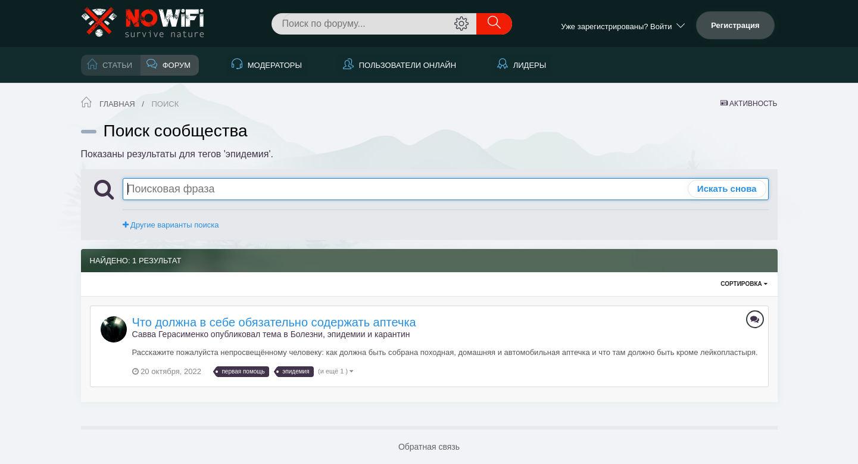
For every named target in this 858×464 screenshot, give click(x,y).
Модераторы (273, 65)
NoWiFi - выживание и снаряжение (143, 23)
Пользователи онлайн (406, 65)
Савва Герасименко (170, 334)
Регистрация (735, 25)
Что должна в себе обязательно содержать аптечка (274, 322)
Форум (175, 65)
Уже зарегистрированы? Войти (622, 26)
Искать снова (727, 188)
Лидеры (528, 65)
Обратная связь (429, 446)
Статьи (117, 65)
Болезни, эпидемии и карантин (350, 334)
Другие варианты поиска (171, 224)
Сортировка (743, 284)
